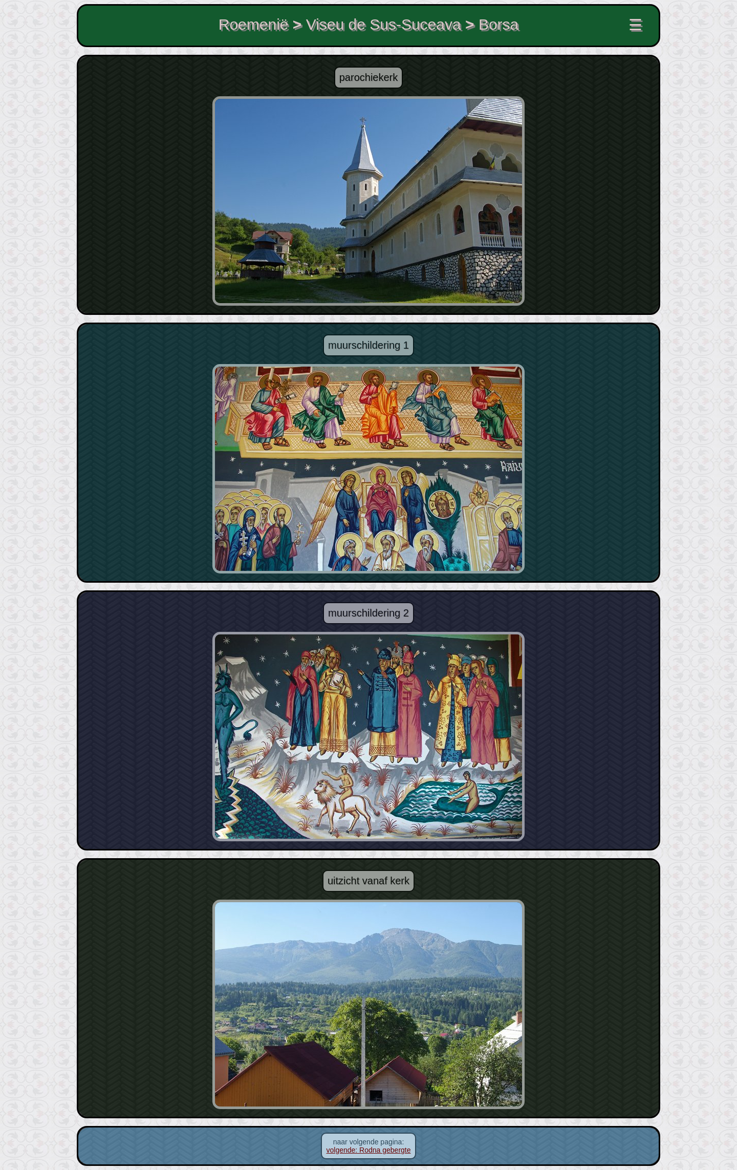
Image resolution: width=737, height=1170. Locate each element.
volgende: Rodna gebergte (368, 1150)
